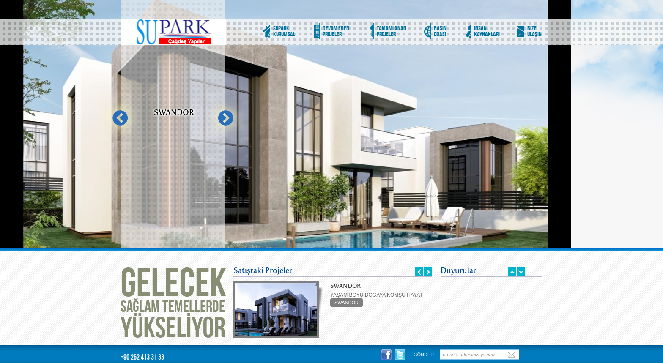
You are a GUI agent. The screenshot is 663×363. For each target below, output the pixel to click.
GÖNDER (424, 354)
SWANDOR (346, 302)
